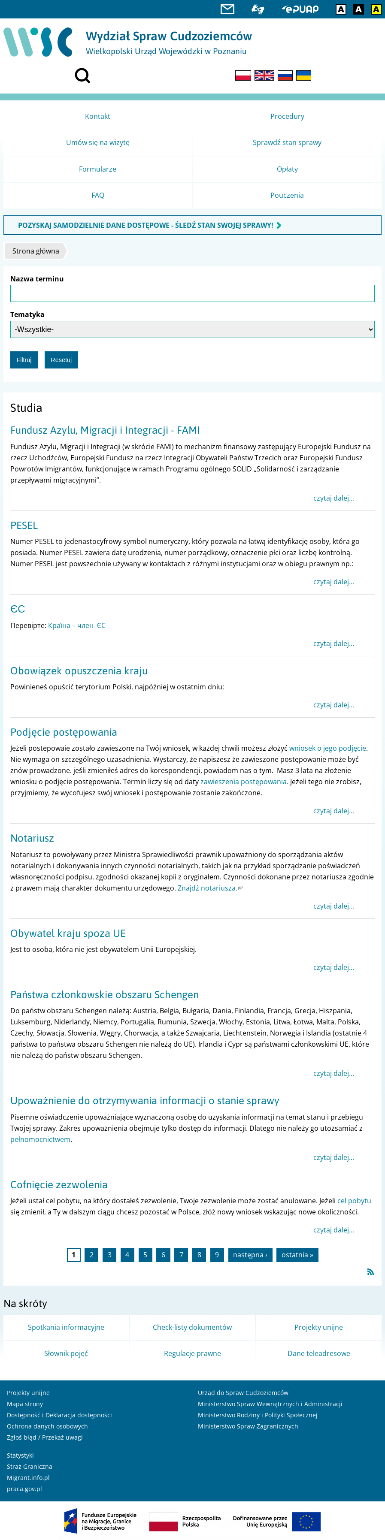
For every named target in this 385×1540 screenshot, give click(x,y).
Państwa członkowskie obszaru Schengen (104, 994)
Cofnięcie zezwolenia (59, 1184)
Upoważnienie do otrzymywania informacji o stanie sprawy (144, 1100)
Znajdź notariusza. (210, 888)
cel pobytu (354, 1200)
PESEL (24, 525)
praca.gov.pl (24, 1489)
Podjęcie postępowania (63, 732)
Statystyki (20, 1455)
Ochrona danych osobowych (47, 1426)
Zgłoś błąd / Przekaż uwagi (45, 1437)
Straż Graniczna (29, 1466)
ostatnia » (297, 1255)
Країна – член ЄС (77, 625)
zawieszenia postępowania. (244, 781)
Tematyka (27, 314)
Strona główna (35, 251)
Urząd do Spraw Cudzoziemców (243, 1393)
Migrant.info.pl (28, 1478)
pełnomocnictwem (40, 1139)
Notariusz (32, 838)
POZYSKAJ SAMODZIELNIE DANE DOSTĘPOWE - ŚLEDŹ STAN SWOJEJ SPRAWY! (145, 225)
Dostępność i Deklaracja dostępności (59, 1415)
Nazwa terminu (37, 279)
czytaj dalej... (333, 498)
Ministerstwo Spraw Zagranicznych (248, 1426)
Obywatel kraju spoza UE (68, 933)
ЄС (17, 609)
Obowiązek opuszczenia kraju (79, 670)
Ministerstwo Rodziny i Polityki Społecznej (258, 1415)
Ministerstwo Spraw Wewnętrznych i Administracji (270, 1404)
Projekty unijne (28, 1393)
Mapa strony (25, 1404)
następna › (250, 1255)
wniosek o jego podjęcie (327, 748)
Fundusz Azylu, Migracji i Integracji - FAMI (105, 430)
